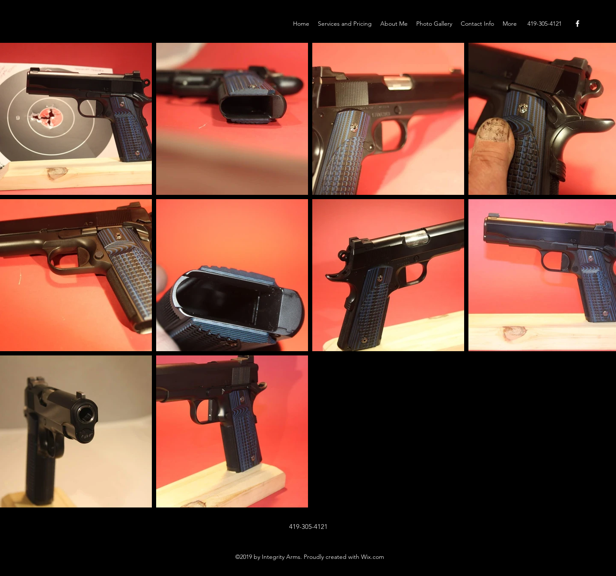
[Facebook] (577, 23)
